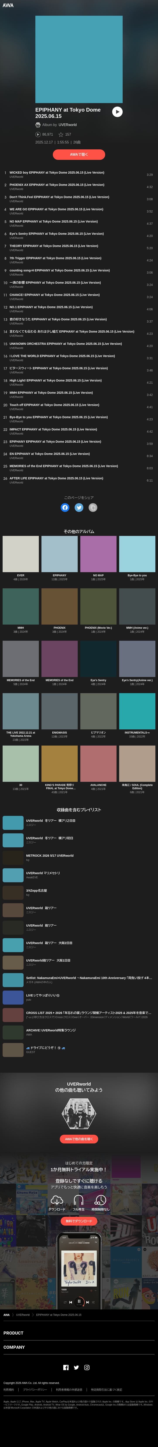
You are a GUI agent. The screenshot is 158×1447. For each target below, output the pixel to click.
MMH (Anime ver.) (137, 627)
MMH (21, 627)
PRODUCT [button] (13, 1333)
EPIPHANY (59, 575)
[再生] (117, 112)
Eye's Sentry (98, 680)
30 (20, 785)
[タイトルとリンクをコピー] (93, 507)
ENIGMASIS (59, 732)
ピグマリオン (98, 732)
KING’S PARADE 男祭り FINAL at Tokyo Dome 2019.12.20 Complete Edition (59, 788)
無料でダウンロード (79, 1221)
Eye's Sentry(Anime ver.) (137, 680)
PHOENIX (59, 627)
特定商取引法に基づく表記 (106, 1389)
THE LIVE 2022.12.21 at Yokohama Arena (20, 734)
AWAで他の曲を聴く (79, 1139)
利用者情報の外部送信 (69, 1389)
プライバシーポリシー (35, 1389)
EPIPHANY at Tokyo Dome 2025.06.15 (58, 1314)
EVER (20, 575)
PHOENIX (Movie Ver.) (98, 627)
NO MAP (98, 575)
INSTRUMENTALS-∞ (137, 732)
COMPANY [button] (14, 1347)
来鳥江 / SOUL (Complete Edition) (137, 787)
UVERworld (68, 125)
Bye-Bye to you (137, 575)
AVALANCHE (98, 785)
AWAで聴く (79, 154)
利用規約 (8, 1389)
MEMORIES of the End (20, 680)
